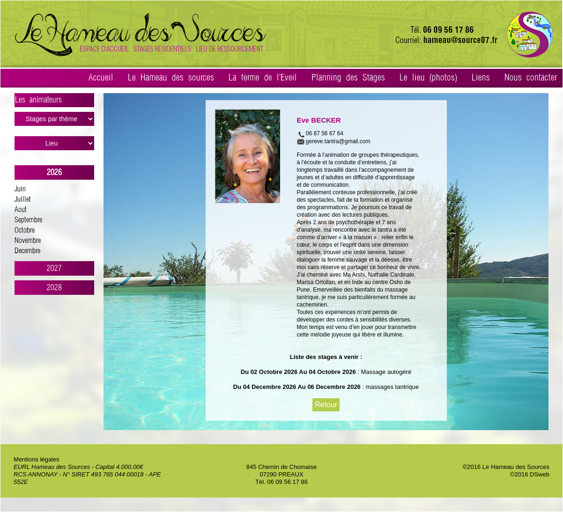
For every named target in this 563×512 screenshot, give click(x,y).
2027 (54, 268)
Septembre (28, 220)
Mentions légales (36, 459)
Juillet (23, 199)
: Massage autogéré (384, 371)
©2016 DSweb (529, 474)
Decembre (27, 251)
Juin (20, 189)
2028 (54, 288)
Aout (21, 209)
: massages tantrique (390, 386)
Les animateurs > (54, 101)
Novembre (28, 240)
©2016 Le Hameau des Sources (506, 466)
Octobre (25, 230)
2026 (54, 172)
